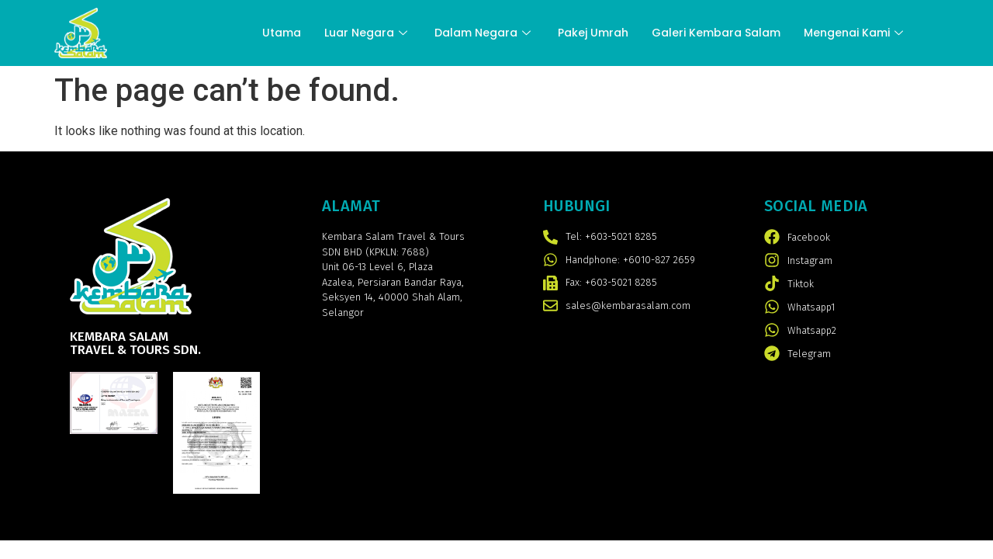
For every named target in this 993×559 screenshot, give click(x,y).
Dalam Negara (484, 32)
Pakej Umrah (593, 32)
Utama (281, 32)
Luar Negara (367, 32)
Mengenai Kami (855, 32)
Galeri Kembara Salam (716, 32)
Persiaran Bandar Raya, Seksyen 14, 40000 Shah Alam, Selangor (393, 297)
